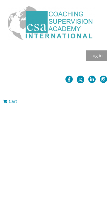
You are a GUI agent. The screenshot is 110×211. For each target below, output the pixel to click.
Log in (96, 55)
